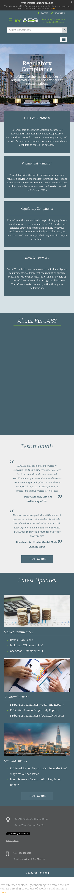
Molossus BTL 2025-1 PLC (26, 645)
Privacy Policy (12, 840)
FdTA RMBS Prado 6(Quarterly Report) (34, 710)
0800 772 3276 (24, 853)
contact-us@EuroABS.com (32, 859)
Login (42, 13)
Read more (37, 559)
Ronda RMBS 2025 (21, 639)
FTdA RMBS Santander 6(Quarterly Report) (37, 715)
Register (58, 13)
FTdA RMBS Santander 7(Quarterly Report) (37, 704)
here (53, 8)
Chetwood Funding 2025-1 (26, 650)
